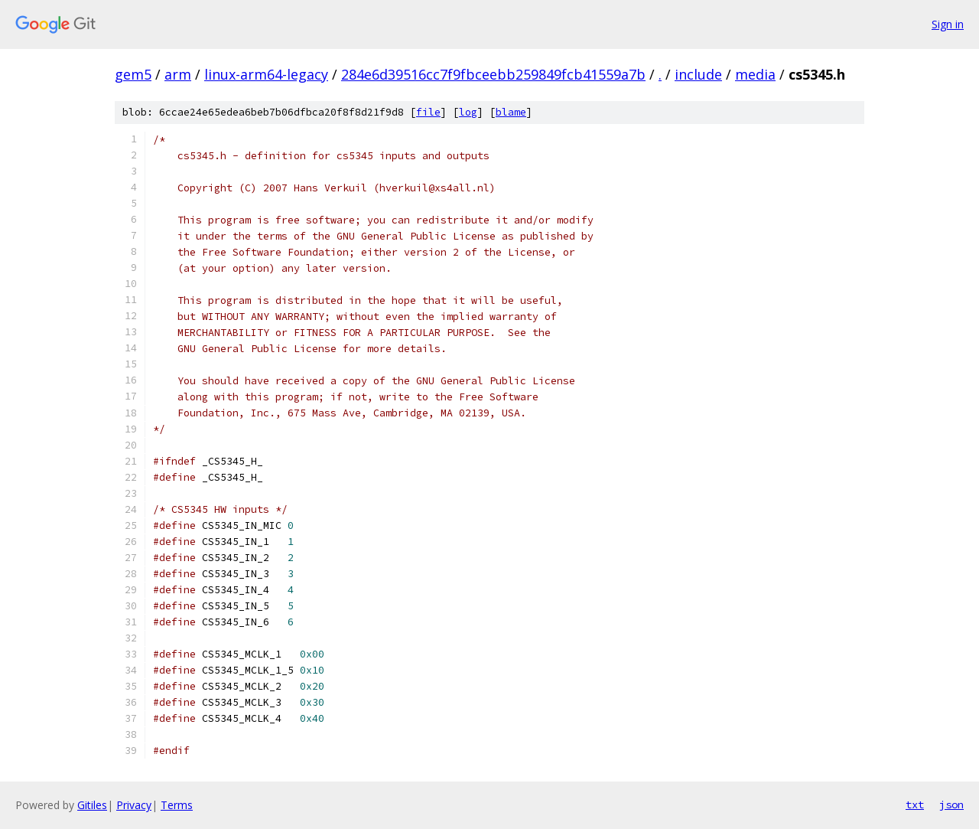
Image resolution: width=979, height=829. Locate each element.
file (428, 112)
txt (915, 804)
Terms (177, 805)
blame (511, 112)
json (951, 804)
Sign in (948, 24)
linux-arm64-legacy (266, 74)
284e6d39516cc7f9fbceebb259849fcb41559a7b (493, 74)
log (468, 112)
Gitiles (92, 805)
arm (177, 74)
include (698, 74)
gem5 (133, 74)
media (755, 74)
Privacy (133, 805)
